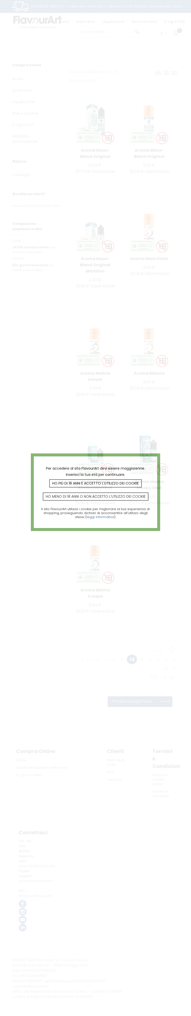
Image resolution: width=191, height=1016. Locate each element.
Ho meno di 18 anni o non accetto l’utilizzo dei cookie (95, 496)
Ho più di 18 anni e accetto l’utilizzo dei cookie (95, 483)
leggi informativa (100, 517)
